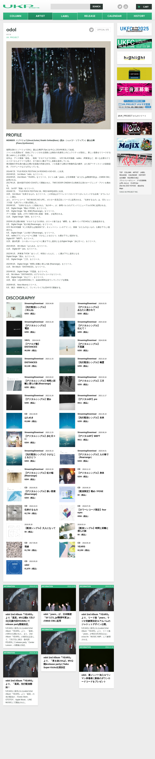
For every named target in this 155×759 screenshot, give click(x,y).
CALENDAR (132, 175)
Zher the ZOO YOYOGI (127, 186)
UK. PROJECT (12, 37)
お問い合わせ (124, 183)
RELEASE (123, 175)
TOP (121, 172)
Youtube (125, 6)
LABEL (142, 172)
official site (103, 29)
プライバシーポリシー (127, 180)
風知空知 (141, 186)
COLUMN (127, 172)
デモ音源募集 (141, 180)
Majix (121, 188)
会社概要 (122, 178)
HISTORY (142, 175)
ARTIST (135, 172)
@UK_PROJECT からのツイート (132, 116)
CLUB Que (134, 183)
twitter (120, 6)
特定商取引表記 (133, 178)
